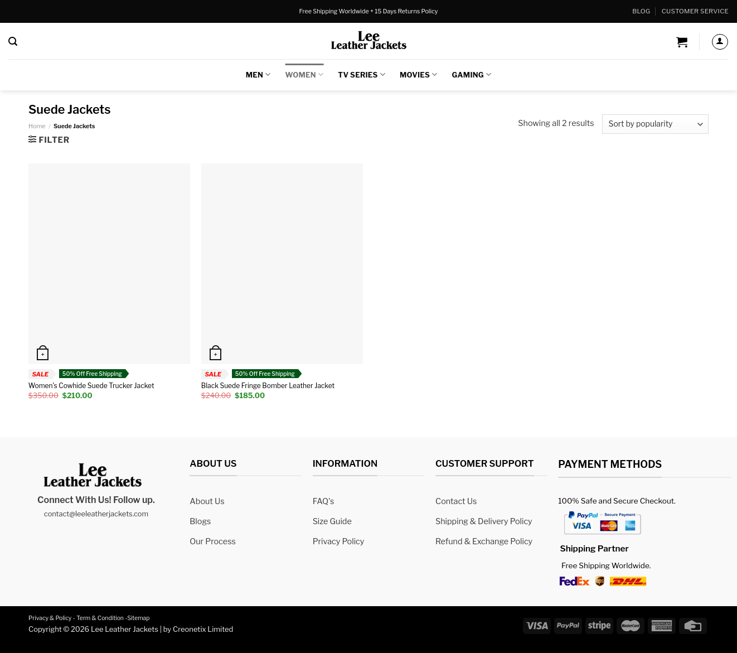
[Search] (12, 41)
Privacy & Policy (49, 618)
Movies (419, 74)
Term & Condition (100, 618)
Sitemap (138, 618)
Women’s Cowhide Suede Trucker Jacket (91, 385)
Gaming (472, 74)
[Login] (720, 42)
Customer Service (695, 11)
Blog (641, 11)
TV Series (361, 74)
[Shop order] (655, 124)
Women (304, 74)
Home (36, 126)
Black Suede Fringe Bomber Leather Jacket (267, 385)
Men (258, 74)
